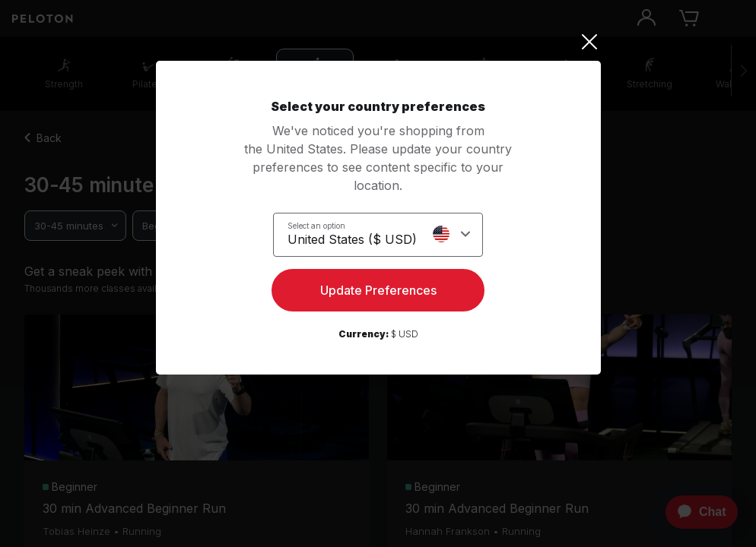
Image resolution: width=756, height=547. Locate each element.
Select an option (316, 225)
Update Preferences (378, 290)
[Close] (378, 42)
